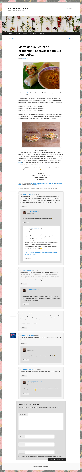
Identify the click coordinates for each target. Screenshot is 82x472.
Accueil (10, 33)
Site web (22, 451)
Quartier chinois (51, 183)
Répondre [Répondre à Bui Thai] (23, 206)
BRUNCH (25, 33)
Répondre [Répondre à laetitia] (23, 343)
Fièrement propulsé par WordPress (41, 466)
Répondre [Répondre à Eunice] (23, 375)
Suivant (71, 38)
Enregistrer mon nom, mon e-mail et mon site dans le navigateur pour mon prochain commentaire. (41, 456)
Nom (22, 436)
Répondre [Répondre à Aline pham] (23, 327)
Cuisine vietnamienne (42, 183)
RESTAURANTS (33, 33)
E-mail (22, 444)
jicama (20, 162)
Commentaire (23, 414)
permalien (36, 184)
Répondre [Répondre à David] (23, 284)
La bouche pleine (18, 8)
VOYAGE (42, 33)
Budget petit (34, 183)
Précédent (11, 38)
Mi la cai (25, 93)
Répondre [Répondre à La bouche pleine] (25, 222)
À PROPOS (17, 33)
